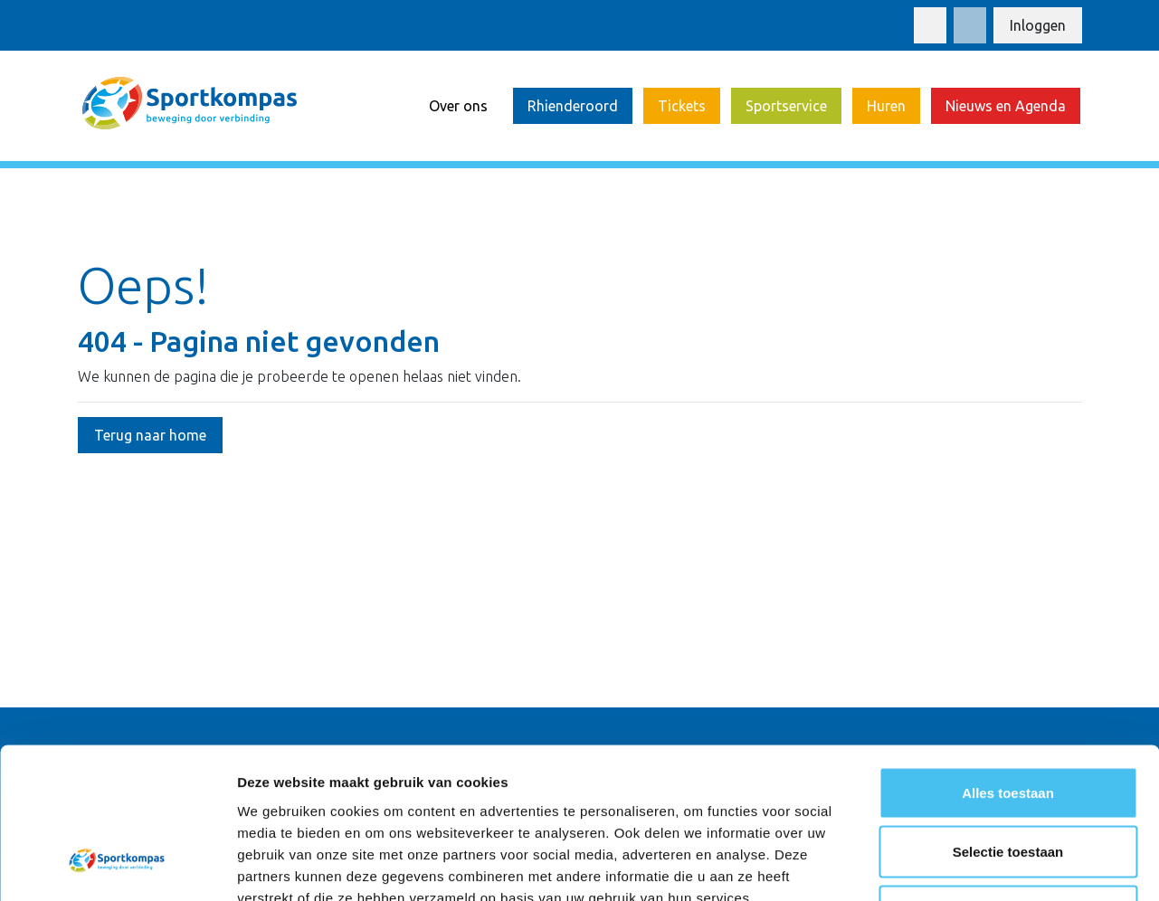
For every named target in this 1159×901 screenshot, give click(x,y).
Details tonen (978, 865)
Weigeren (1007, 782)
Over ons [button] (458, 106)
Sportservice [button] (786, 106)
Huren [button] (886, 106)
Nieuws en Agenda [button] (1005, 106)
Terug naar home (150, 435)
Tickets (682, 106)
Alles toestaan (1008, 663)
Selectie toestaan (1008, 723)
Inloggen (1038, 25)
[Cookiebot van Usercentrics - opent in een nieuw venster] (117, 865)
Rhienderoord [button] (572, 106)
